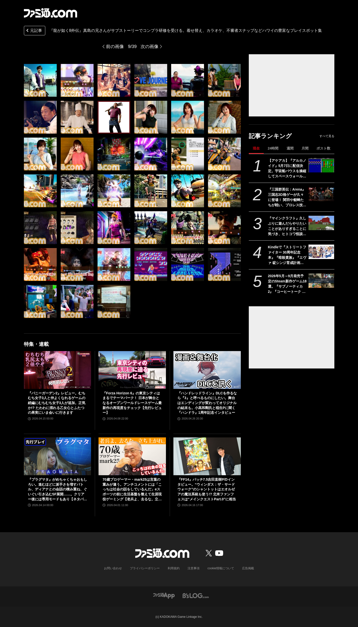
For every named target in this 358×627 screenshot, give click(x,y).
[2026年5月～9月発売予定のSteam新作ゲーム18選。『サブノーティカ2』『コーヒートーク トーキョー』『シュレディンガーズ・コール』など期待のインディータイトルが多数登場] (321, 280)
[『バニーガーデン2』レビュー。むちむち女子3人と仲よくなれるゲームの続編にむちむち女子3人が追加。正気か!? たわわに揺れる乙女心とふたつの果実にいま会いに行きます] (57, 370)
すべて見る (326, 136)
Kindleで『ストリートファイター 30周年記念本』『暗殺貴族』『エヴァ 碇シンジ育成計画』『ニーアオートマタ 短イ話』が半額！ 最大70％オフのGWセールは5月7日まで (287, 255)
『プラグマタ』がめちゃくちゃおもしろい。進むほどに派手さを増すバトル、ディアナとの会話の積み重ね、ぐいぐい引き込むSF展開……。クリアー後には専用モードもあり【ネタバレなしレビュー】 (57, 489)
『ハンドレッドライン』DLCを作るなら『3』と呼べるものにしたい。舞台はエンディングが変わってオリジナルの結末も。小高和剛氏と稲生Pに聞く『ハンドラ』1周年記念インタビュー (207, 403)
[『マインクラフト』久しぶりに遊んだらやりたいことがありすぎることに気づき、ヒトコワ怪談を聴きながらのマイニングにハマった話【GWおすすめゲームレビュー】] (321, 223)
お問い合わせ (113, 568)
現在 (256, 148)
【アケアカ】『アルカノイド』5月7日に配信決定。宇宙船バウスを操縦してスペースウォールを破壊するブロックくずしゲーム (287, 168)
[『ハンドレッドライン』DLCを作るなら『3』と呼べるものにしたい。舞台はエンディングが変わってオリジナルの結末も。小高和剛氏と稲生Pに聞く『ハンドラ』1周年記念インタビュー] (207, 370)
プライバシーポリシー (145, 568)
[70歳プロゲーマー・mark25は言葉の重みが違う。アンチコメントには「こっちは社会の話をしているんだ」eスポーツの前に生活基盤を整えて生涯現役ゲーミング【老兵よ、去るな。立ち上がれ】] (132, 456)
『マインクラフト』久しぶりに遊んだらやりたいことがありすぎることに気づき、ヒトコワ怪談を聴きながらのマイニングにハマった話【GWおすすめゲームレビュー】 (287, 226)
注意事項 (194, 568)
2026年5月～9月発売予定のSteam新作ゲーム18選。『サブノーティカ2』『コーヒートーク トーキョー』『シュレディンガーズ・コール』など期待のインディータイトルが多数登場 (287, 284)
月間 (305, 148)
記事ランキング (270, 136)
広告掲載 (248, 568)
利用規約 (174, 568)
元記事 (33, 31)
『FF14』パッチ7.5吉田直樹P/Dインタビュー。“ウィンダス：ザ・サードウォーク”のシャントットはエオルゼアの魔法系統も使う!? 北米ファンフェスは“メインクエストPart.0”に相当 (206, 489)
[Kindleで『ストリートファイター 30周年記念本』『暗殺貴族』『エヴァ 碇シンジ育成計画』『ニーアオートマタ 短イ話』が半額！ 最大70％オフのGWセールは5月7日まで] (321, 252)
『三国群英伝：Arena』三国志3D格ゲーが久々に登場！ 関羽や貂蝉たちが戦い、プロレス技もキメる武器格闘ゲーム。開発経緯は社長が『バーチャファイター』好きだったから (287, 197)
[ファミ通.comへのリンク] (50, 13)
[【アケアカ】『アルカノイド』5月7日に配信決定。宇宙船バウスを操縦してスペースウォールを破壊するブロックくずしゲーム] (321, 165)
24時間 (273, 148)
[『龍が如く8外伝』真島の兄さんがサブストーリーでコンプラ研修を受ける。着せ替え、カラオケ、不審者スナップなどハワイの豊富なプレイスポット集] (40, 80)
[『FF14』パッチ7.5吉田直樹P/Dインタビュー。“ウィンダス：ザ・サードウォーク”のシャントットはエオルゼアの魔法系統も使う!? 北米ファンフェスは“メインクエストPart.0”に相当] (207, 456)
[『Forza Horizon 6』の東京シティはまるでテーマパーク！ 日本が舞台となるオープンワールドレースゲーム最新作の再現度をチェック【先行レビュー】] (132, 370)
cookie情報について (220, 568)
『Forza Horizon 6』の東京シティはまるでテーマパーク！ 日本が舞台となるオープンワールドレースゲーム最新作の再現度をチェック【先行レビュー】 (132, 403)
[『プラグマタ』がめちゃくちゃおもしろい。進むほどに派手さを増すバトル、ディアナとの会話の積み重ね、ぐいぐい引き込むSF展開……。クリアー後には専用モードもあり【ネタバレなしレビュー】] (57, 456)
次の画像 (149, 46)
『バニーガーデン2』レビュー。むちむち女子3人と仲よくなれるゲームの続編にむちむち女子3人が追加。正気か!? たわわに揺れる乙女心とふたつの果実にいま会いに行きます (57, 403)
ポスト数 (323, 148)
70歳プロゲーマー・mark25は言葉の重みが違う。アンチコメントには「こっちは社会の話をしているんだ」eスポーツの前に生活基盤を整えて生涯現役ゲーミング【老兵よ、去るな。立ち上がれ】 (132, 489)
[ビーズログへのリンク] (196, 595)
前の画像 (115, 46)
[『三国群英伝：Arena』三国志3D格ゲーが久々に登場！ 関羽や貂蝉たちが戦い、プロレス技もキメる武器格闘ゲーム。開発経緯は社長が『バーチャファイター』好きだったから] (321, 194)
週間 (290, 148)
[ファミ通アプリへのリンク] (164, 595)
